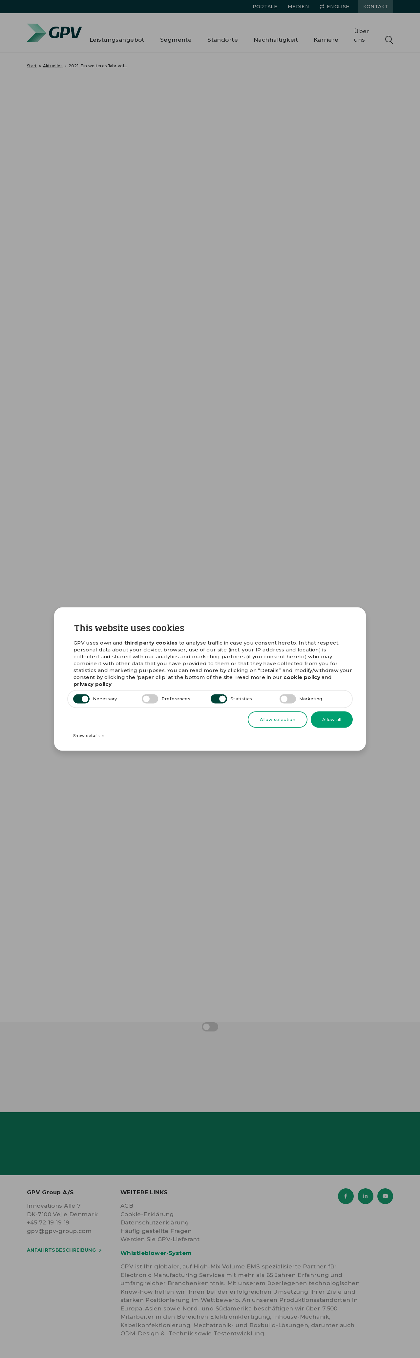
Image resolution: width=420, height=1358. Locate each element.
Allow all (331, 719)
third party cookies (151, 643)
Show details (88, 735)
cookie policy (302, 677)
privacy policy (93, 684)
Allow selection (277, 719)
